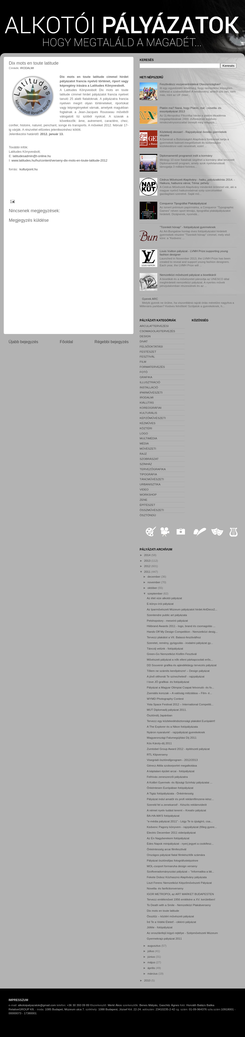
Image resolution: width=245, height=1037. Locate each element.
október (152, 587)
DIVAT (144, 341)
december (154, 576)
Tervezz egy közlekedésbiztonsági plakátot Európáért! (181, 720)
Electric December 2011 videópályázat (171, 832)
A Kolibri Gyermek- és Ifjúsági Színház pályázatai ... (179, 782)
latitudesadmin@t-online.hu (32, 156)
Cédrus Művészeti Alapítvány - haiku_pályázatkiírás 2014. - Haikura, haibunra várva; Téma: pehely (197, 181)
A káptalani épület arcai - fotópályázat (170, 771)
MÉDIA (144, 443)
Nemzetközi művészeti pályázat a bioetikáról (188, 274)
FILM (143, 361)
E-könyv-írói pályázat (160, 603)
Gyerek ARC (150, 298)
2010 (147, 980)
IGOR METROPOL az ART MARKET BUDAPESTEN (180, 894)
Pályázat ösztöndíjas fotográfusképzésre (172, 860)
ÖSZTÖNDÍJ (148, 515)
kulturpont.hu (29, 169)
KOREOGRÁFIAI (150, 407)
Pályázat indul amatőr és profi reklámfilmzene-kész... (180, 799)
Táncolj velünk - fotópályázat (165, 648)
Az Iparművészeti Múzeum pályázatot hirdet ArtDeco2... (182, 609)
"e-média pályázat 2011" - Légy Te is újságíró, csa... (180, 821)
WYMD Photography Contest (165, 698)
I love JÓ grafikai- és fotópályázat (168, 681)
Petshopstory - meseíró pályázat (167, 620)
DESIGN (145, 336)
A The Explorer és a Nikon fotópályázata (172, 726)
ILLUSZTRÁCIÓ (150, 382)
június (151, 956)
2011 (147, 571)
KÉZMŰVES (147, 423)
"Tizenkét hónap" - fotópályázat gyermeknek (188, 227)
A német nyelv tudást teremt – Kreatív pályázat (176, 810)
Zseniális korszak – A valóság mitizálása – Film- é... (179, 693)
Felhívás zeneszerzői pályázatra (167, 776)
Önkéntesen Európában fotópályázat (170, 787)
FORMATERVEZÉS (152, 366)
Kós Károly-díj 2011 (159, 743)
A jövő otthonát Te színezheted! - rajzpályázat (175, 676)
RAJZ (143, 453)
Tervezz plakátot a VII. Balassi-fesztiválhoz (174, 637)
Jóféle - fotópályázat (159, 927)
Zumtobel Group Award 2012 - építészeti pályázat (178, 748)
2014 (147, 555)
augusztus (154, 945)
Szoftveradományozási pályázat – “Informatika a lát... (180, 871)
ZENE (143, 499)
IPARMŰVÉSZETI (151, 392)
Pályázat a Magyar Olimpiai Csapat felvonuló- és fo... (180, 687)
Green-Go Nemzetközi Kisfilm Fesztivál (171, 653)
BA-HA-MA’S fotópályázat (163, 815)
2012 (147, 566)
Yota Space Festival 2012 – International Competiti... (180, 704)
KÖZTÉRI (146, 428)
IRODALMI (27, 68)
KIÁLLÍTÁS (147, 402)
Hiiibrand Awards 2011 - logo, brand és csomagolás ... (181, 626)
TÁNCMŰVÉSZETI (152, 479)
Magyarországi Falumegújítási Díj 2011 (171, 737)
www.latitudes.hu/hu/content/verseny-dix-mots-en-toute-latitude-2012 (60, 160)
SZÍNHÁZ (146, 464)
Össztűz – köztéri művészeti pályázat (170, 916)
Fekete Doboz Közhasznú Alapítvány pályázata (177, 877)
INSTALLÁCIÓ (149, 387)
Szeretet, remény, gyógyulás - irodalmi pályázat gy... (180, 642)
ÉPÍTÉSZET (147, 504)
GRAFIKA (146, 377)
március (152, 973)
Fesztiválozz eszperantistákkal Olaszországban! (190, 84)
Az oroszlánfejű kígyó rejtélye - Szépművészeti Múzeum (182, 932)
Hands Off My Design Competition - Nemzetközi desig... (182, 631)
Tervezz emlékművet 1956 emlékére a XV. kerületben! (181, 899)
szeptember (155, 593)
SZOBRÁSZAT (149, 458)
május (151, 962)
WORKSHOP (148, 494)
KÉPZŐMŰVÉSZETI (153, 417)
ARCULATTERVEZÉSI (154, 325)
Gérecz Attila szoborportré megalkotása (172, 765)
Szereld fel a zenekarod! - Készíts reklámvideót (177, 804)
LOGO (144, 433)
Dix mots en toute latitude (163, 910)
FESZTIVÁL (147, 356)
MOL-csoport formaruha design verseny (172, 866)
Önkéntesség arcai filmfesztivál (166, 849)
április (151, 967)
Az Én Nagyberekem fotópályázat (168, 838)
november (154, 582)
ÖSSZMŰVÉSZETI (152, 510)
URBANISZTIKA (150, 484)
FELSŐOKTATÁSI (151, 346)
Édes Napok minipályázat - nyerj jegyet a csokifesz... (180, 843)
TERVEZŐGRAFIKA (153, 469)
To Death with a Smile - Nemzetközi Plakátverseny (179, 905)
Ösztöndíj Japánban (159, 715)
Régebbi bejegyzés (112, 341)
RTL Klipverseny (157, 754)
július (151, 951)
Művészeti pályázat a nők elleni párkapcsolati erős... (180, 659)
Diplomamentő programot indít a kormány (186, 155)
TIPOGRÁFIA (148, 474)
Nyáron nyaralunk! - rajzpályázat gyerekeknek (176, 732)
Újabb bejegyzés (23, 341)
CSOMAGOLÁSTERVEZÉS (157, 331)
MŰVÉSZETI (148, 448)
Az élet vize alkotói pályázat (164, 598)
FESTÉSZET (148, 351)
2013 (147, 560)
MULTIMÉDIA (148, 438)
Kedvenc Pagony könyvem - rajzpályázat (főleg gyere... (182, 826)
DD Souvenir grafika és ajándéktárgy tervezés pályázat (182, 665)
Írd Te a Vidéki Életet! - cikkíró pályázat (171, 921)
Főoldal (66, 341)
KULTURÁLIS (148, 412)
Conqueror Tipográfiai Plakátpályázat (183, 203)
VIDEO (144, 489)
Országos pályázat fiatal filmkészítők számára (176, 854)
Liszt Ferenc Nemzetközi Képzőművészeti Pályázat (179, 882)
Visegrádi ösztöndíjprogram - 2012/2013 (172, 759)
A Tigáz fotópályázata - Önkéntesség (170, 793)
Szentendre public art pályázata (167, 615)
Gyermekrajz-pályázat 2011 (164, 938)
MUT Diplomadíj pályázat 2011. (167, 709)
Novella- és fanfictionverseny (165, 888)
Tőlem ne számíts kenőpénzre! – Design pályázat (178, 670)
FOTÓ (143, 371)
